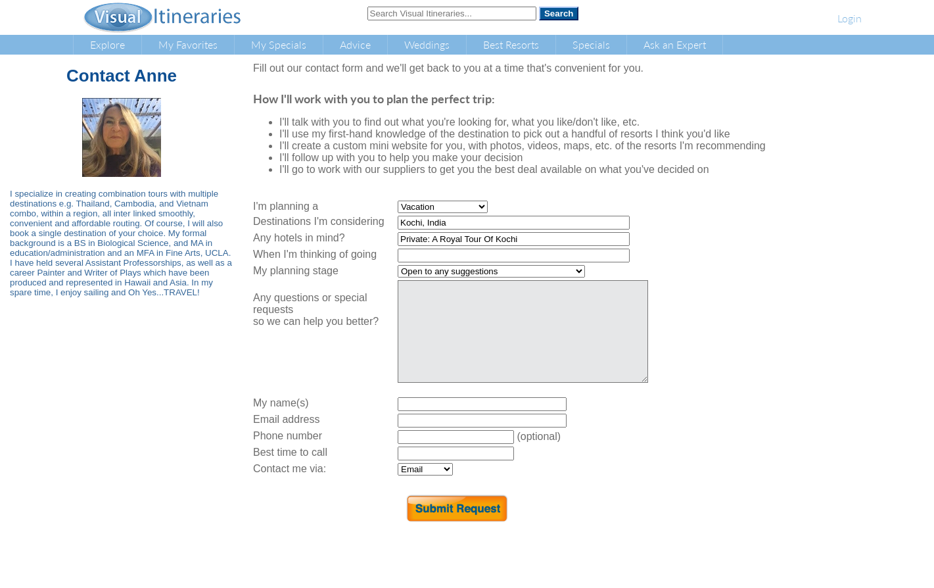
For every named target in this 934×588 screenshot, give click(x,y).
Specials (591, 44)
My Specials (278, 44)
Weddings (427, 44)
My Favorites (188, 44)
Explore (107, 44)
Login (849, 18)
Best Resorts (511, 44)
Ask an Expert (674, 44)
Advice (355, 44)
